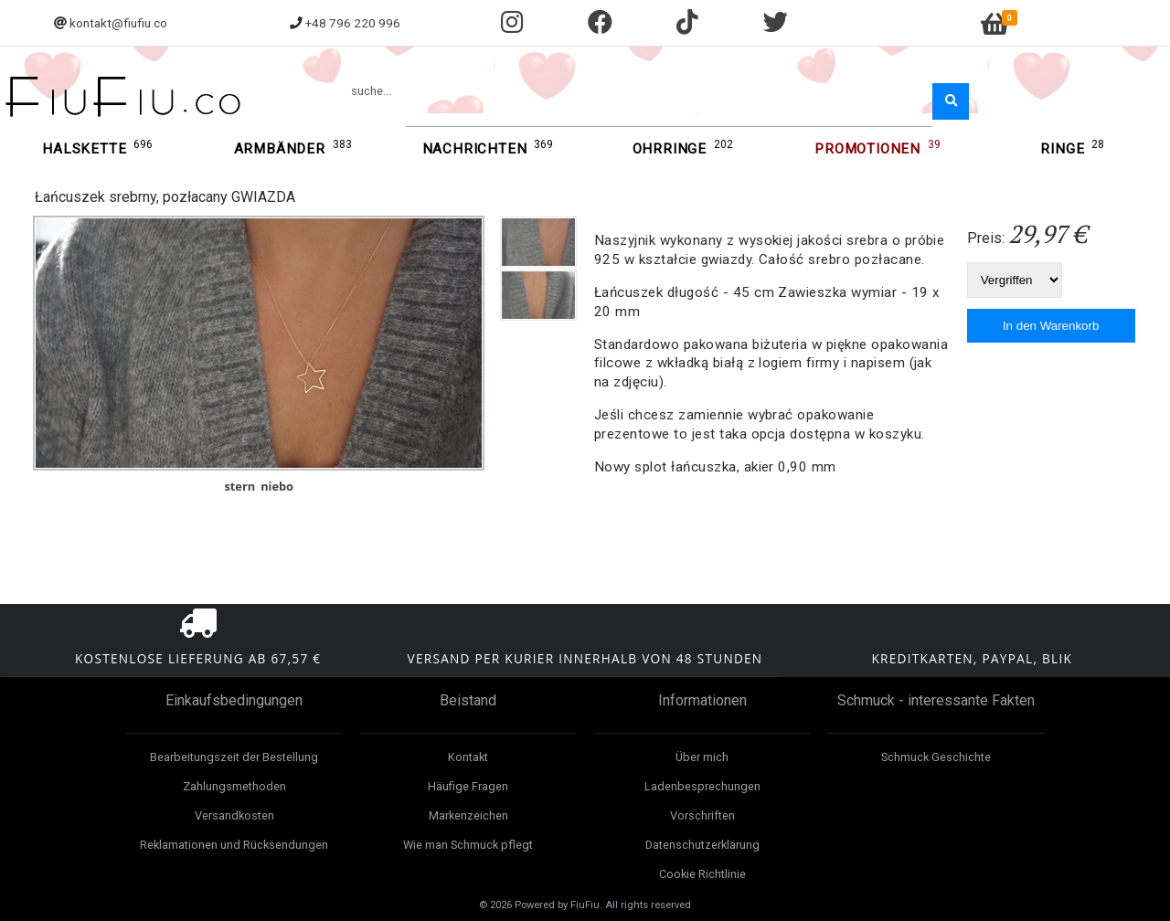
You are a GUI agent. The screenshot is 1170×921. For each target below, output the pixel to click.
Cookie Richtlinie (702, 874)
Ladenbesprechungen (702, 786)
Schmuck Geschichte (936, 757)
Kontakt (468, 757)
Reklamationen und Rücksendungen (234, 845)
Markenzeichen (468, 815)
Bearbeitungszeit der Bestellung (234, 757)
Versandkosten (234, 815)
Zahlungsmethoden (234, 786)
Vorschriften (702, 815)
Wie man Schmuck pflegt (468, 845)
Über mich (702, 757)
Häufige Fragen (468, 786)
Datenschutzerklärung (702, 845)
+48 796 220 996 (352, 23)
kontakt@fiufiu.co (118, 23)
